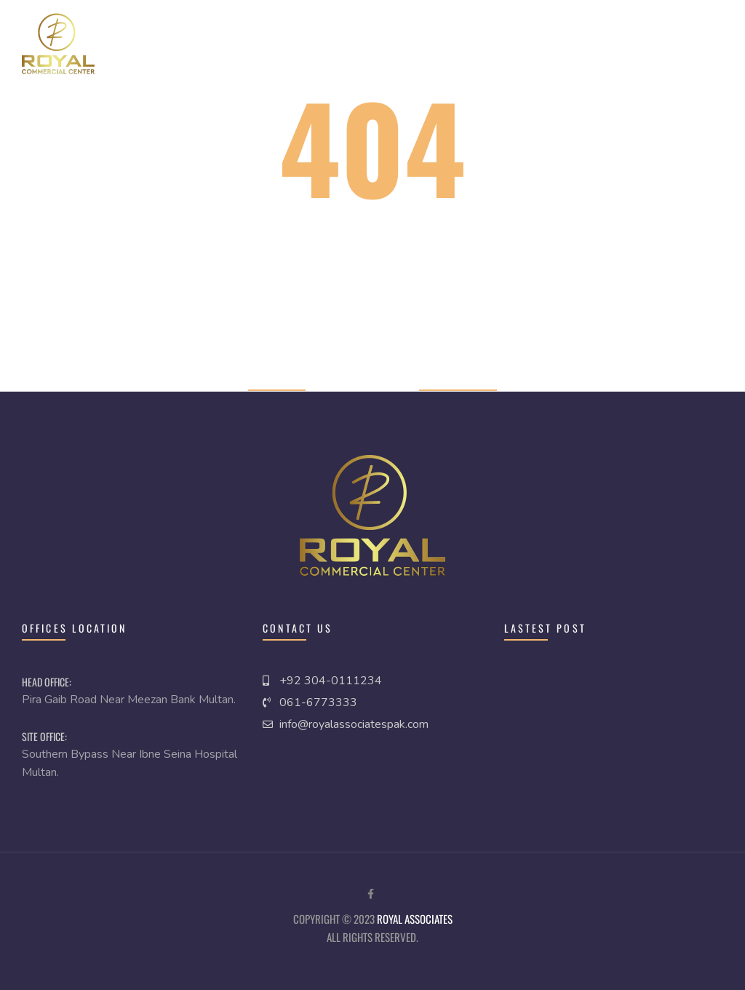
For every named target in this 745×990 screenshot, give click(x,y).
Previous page (458, 380)
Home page (277, 380)
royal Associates (415, 919)
